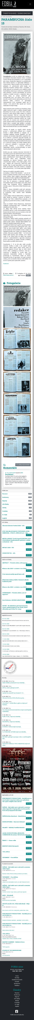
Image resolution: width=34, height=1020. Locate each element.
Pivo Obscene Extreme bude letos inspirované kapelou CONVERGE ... (17, 710)
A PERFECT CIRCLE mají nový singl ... (12, 726)
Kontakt (17, 981)
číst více (29, 527)
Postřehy (17, 1002)
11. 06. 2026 (5, 639)
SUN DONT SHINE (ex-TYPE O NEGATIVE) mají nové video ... (16, 744)
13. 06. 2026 (5, 649)
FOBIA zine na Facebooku (17, 1013)
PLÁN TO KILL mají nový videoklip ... (11, 715)
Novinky (17, 977)
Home (17, 976)
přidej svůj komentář (23, 464)
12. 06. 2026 (5, 644)
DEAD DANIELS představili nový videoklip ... (13, 682)
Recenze (17, 993)
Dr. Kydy (17, 1004)
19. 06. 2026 (5, 654)
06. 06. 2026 (5, 629)
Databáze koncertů (17, 979)
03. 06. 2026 (5, 618)
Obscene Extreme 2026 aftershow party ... (13, 697)
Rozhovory (17, 994)
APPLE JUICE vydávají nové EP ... (11, 687)
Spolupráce (17, 983)
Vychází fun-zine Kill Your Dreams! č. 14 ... (13, 692)
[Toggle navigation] (30, 4)
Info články (17, 998)
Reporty (17, 996)
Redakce (17, 985)
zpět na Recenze (6, 16)
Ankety (17, 1000)
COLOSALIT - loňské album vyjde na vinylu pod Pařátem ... (14, 703)
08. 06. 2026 (5, 634)
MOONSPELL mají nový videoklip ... (11, 721)
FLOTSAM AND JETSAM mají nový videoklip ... (14, 731)
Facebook (6, 263)
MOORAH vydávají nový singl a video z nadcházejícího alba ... (16, 737)
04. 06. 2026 (5, 624)
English (17, 1006)
